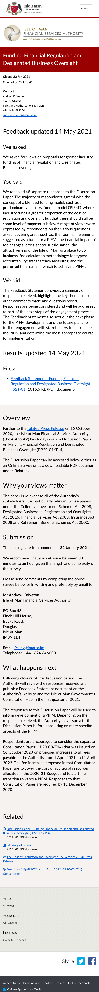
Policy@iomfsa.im (29, 647)
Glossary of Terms (17, 845)
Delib (37, 989)
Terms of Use (31, 983)
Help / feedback (79, 983)
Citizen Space (16, 989)
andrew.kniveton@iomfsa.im (20, 115)
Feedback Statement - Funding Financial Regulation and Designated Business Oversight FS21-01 (50, 383)
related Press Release (45, 428)
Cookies (47, 983)
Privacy (61, 983)
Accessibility (11, 983)
